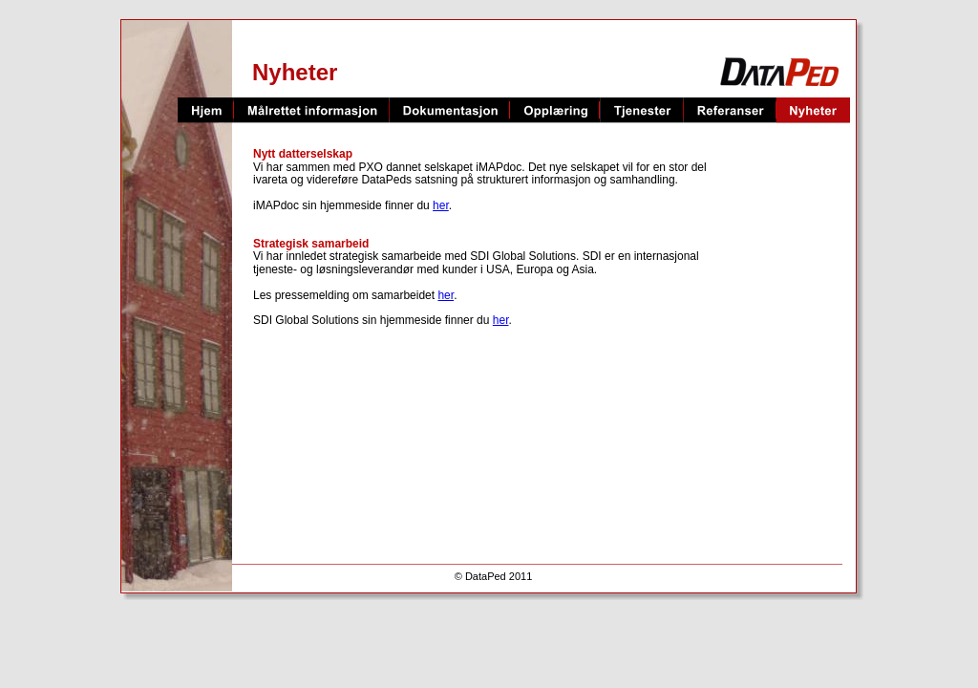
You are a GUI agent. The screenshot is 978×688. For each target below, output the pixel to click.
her (441, 205)
